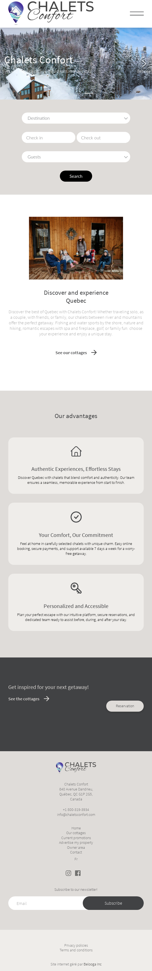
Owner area (76, 847)
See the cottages (23, 698)
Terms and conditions (76, 950)
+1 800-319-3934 (76, 809)
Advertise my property (76, 842)
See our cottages (71, 352)
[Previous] (9, 64)
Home (76, 828)
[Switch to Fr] (76, 858)
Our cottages (76, 833)
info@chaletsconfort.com (76, 814)
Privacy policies (76, 945)
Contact (76, 852)
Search (76, 176)
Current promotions (76, 838)
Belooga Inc (93, 964)
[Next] (143, 64)
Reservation (125, 436)
